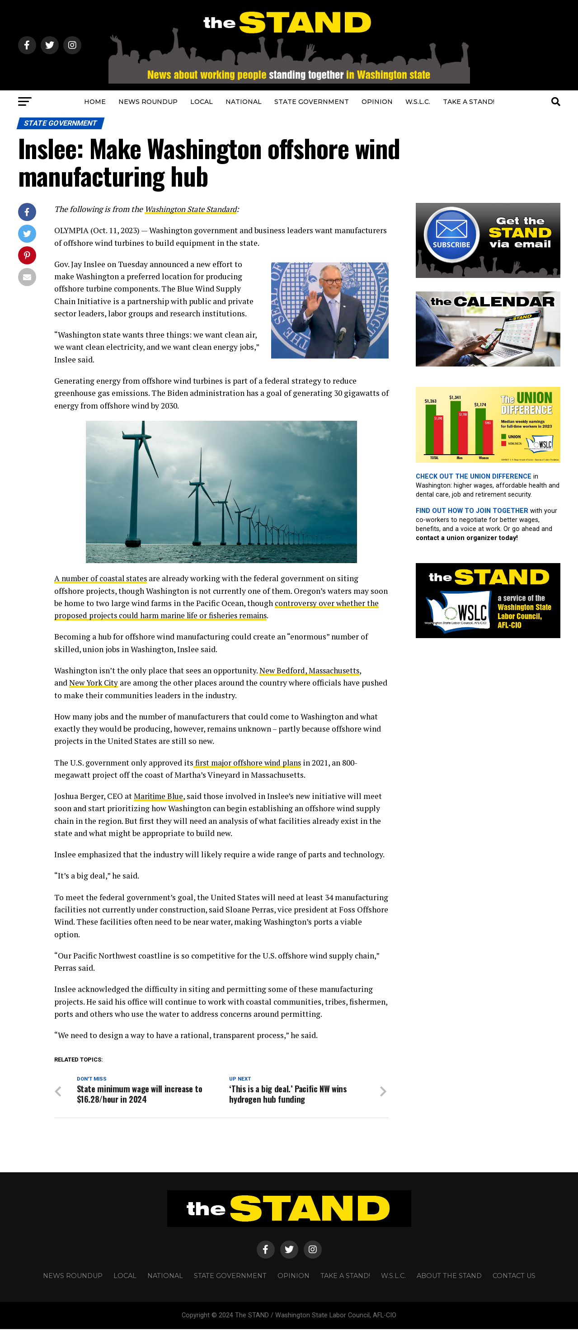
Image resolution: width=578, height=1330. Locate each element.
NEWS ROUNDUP (148, 102)
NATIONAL (244, 102)
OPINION (377, 102)
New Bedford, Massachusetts (310, 670)
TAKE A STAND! (468, 102)
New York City (94, 682)
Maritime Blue (160, 796)
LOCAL (201, 102)
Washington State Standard (193, 209)
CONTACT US (514, 1276)
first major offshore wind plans (249, 762)
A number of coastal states (101, 578)
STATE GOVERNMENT (311, 102)
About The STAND (449, 1276)
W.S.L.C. (417, 102)
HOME (95, 102)
